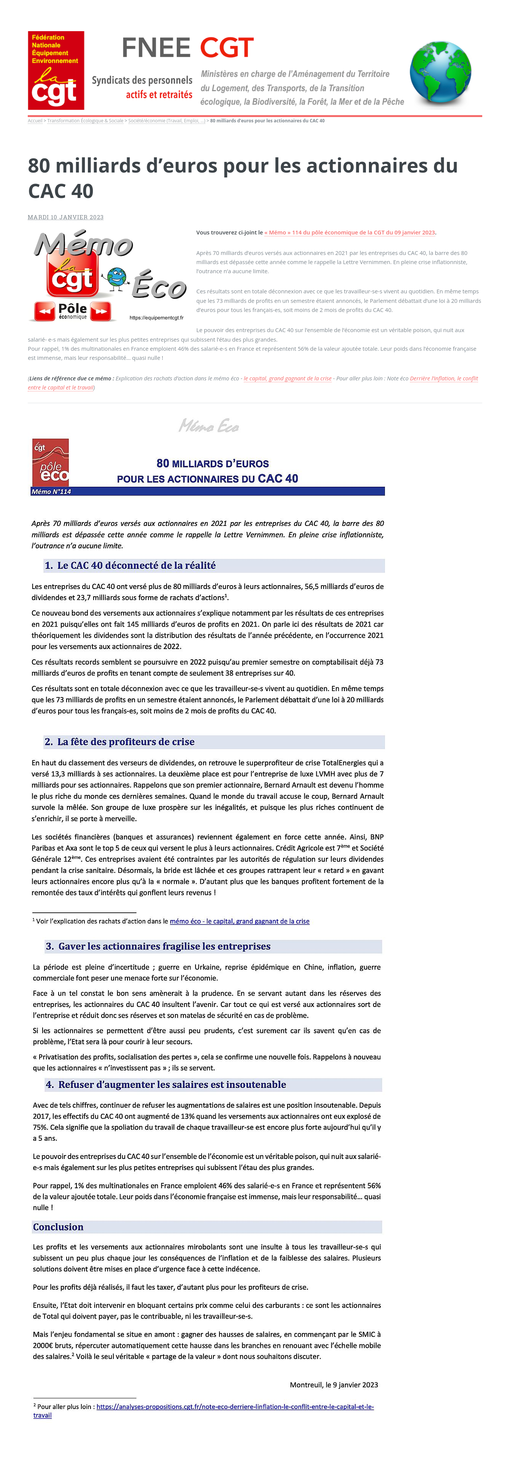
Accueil (35, 120)
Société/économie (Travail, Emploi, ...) (167, 120)
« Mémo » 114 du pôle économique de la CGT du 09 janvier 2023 (349, 232)
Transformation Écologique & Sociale (85, 120)
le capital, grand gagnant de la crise (288, 378)
